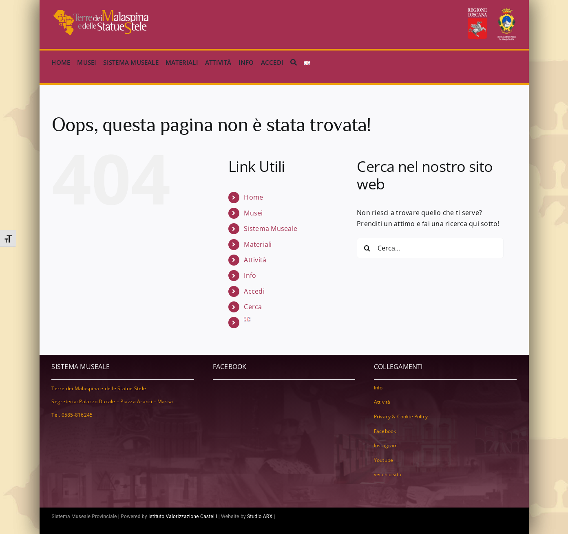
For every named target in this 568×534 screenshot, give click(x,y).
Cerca (253, 306)
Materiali (258, 244)
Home (253, 197)
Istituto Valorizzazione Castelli (182, 516)
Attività (255, 259)
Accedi (254, 291)
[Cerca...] (430, 248)
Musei (253, 213)
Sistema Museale (270, 228)
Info (250, 275)
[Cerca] (293, 63)
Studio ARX (259, 516)
